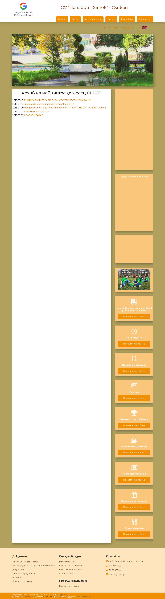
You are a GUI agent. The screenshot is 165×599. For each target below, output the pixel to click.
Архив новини (66, 573)
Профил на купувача (69, 586)
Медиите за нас (67, 562)
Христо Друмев (82, 597)
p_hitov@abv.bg (117, 574)
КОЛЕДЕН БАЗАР (33, 115)
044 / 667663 (115, 566)
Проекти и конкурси (23, 581)
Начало (62, 19)
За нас (75, 19)
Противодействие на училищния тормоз (34, 566)
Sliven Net (47, 597)
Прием (111, 19)
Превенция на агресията (25, 562)
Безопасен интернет (70, 569)
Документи (18, 569)
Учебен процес (93, 19)
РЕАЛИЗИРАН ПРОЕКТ (36, 111)
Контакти (145, 19)
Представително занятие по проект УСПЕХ (48, 104)
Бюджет (17, 577)
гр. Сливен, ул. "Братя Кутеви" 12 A (125, 561)
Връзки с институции (70, 566)
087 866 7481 (115, 570)
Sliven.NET (28, 597)
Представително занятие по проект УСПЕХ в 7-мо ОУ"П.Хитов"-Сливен (65, 108)
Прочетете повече (134, 316)
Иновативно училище (122, 28)
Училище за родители (23, 573)
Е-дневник (127, 19)
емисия (65, 595)
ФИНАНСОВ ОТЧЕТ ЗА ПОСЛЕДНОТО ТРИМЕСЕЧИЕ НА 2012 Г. (57, 100)
